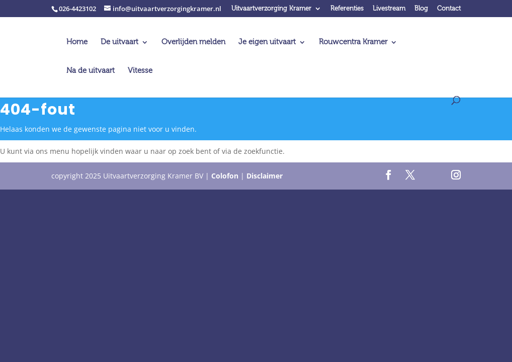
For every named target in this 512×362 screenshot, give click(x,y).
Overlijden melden (193, 42)
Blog (421, 9)
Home (77, 42)
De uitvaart (119, 42)
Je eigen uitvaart (267, 42)
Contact (449, 9)
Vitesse (140, 71)
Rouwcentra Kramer (353, 42)
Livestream (389, 9)
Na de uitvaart (90, 71)
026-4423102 (77, 8)
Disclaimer (264, 175)
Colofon (224, 175)
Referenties (347, 9)
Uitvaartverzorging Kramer (271, 9)
